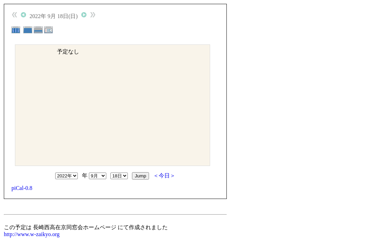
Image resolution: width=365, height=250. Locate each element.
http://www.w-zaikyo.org (31, 234)
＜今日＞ (164, 175)
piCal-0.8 (21, 188)
